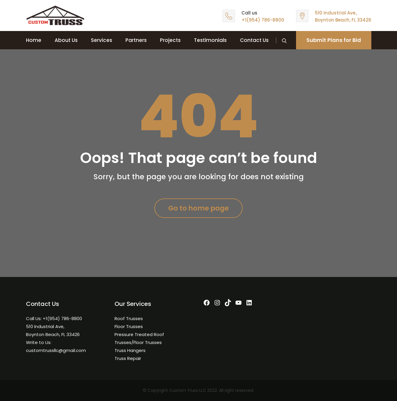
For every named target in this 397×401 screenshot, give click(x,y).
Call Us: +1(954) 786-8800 (54, 318)
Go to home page (198, 208)
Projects (170, 40)
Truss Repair (128, 358)
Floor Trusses (129, 326)
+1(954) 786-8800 (262, 20)
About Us (66, 40)
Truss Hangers (130, 350)
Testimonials (210, 40)
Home (33, 40)
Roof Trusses (129, 318)
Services (101, 40)
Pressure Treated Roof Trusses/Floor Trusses (139, 338)
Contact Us (254, 40)
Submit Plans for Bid (333, 40)
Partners (136, 40)
